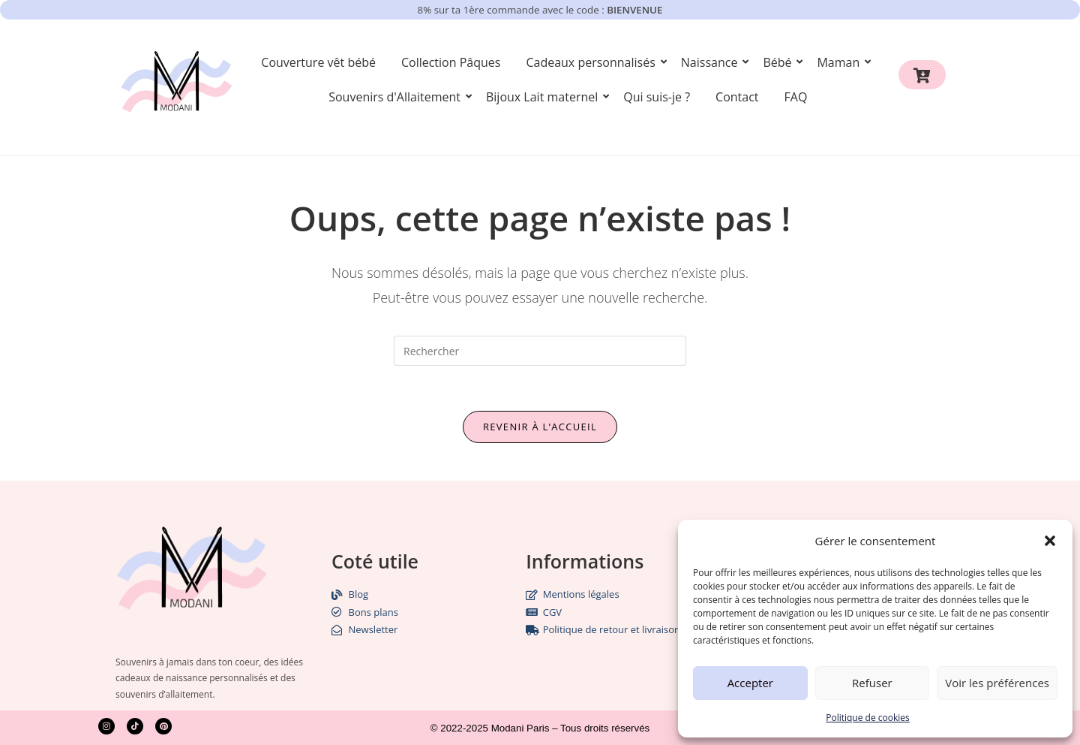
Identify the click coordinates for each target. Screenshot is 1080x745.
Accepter (750, 682)
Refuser (872, 682)
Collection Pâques (451, 62)
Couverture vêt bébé (318, 62)
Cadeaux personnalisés (593, 62)
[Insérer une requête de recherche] (540, 351)
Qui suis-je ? (656, 97)
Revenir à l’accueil (540, 426)
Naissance (712, 62)
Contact (737, 97)
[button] (1050, 540)
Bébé (779, 62)
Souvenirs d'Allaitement (397, 97)
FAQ (796, 97)
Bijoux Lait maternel (544, 97)
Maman (841, 62)
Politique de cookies (868, 717)
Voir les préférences (997, 682)
